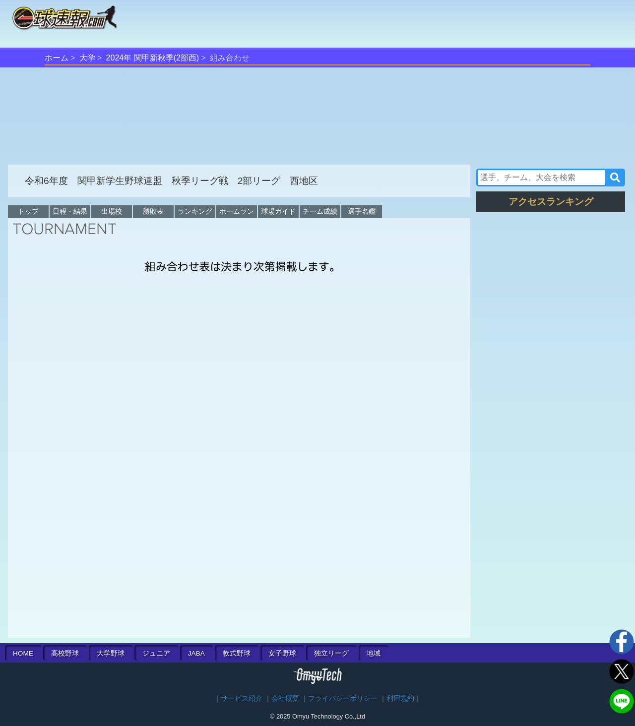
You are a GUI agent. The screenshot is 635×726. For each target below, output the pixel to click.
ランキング (195, 211)
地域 (374, 653)
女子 (282, 653)
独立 (331, 653)
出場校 (111, 211)
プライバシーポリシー (343, 698)
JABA (196, 653)
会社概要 (285, 698)
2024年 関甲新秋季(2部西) (152, 58)
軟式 (237, 653)
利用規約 (400, 698)
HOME (23, 653)
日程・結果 (70, 211)
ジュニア (156, 653)
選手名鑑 (362, 211)
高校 (65, 653)
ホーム (56, 58)
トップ (28, 211)
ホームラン (236, 211)
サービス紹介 (241, 698)
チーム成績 (320, 211)
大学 (87, 58)
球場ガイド (278, 211)
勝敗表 (153, 211)
